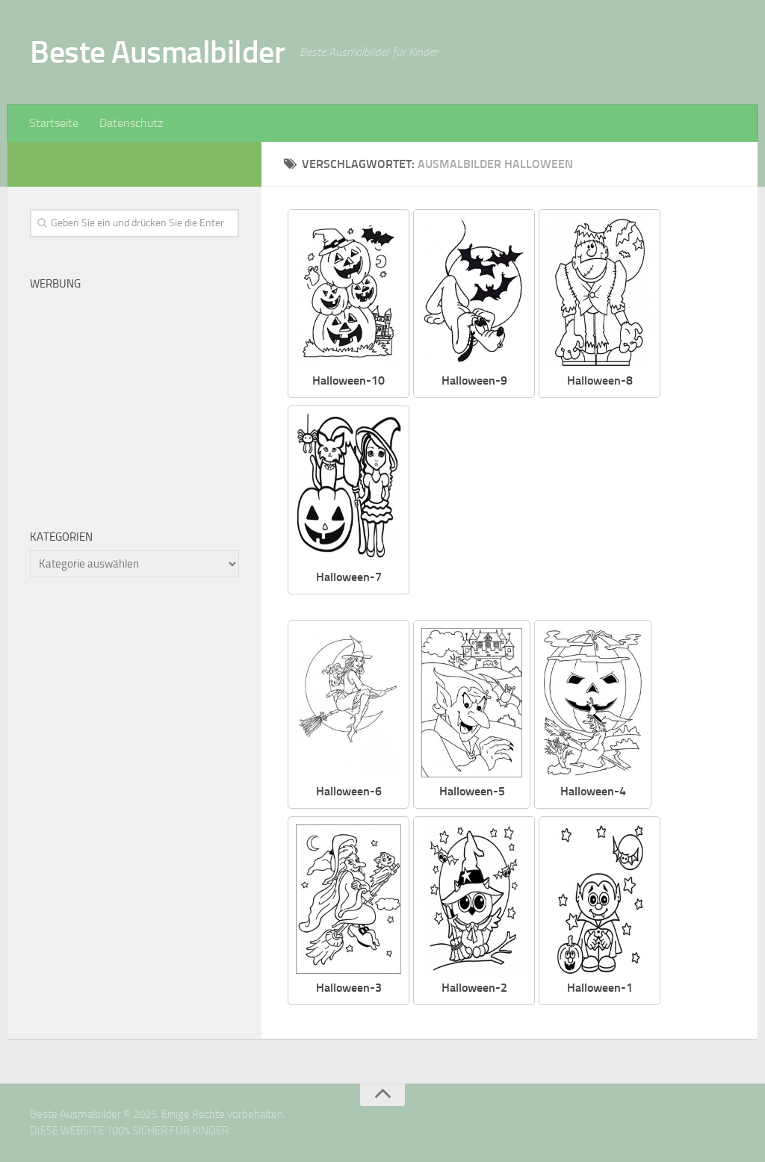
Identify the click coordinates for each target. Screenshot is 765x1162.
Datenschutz (131, 123)
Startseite (53, 123)
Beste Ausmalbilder (157, 52)
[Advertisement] (583, 510)
